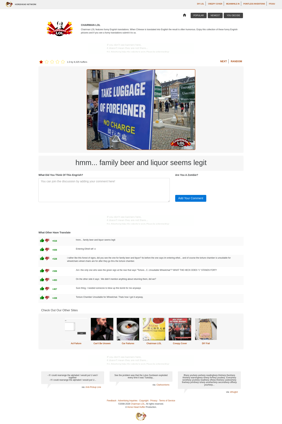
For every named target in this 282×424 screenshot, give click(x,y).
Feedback (111, 400)
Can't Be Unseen (102, 343)
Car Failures (128, 343)
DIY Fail (206, 343)
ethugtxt (234, 392)
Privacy (153, 400)
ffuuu (272, 4)
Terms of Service (167, 400)
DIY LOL (200, 4)
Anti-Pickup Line (93, 387)
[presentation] (202, 185)
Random (236, 61)
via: (83, 387)
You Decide (233, 15)
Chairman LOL (154, 343)
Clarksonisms (162, 385)
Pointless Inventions (254, 4)
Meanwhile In (232, 4)
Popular (199, 15)
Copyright (143, 400)
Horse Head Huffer (136, 407)
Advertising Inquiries (127, 400)
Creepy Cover (215, 4)
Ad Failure (76, 343)
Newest (215, 15)
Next (223, 61)
